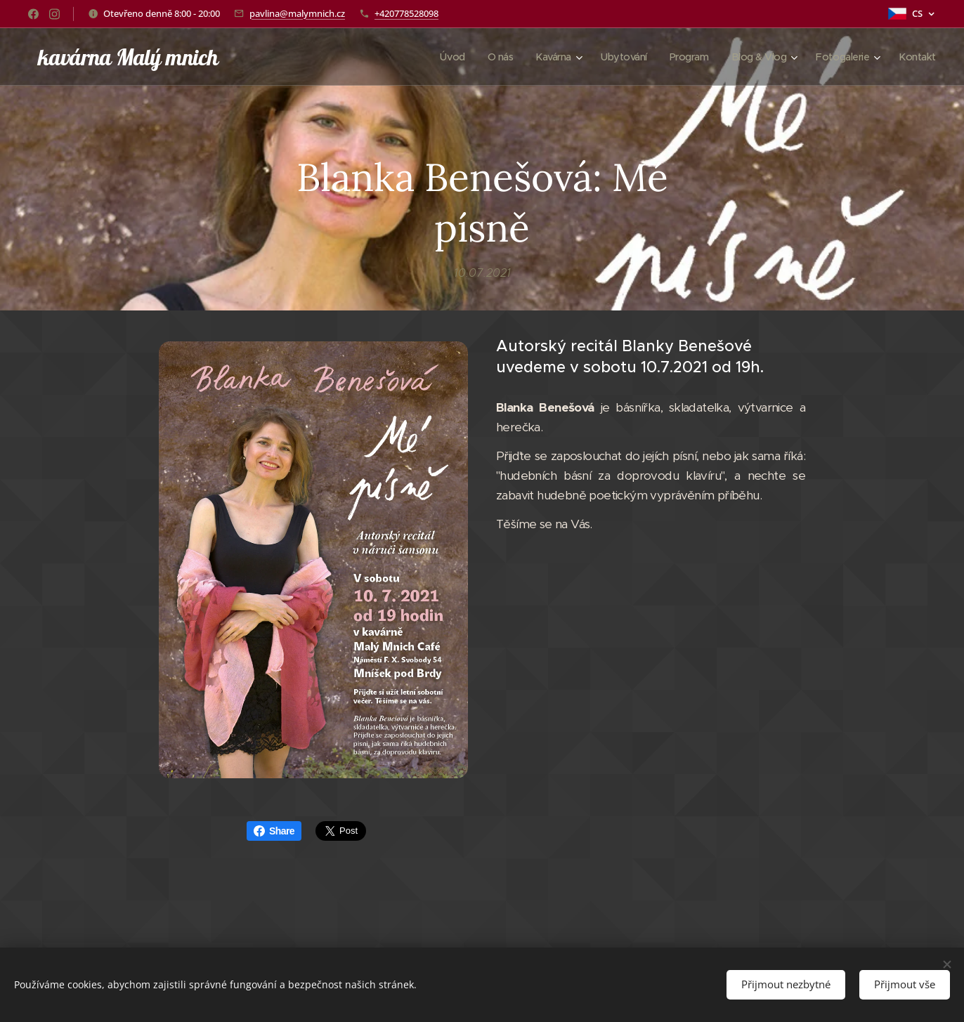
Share (274, 831)
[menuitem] (437, 56)
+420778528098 (406, 13)
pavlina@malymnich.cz (297, 13)
